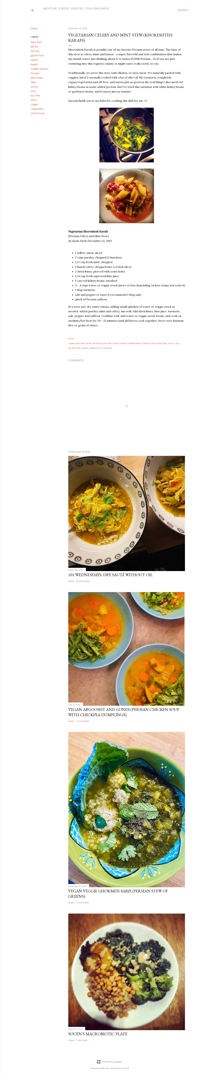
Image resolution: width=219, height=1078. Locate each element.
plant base (37, 77)
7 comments (82, 721)
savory (34, 86)
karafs (34, 64)
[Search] (183, 10)
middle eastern (40, 68)
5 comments (82, 902)
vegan (34, 104)
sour (33, 91)
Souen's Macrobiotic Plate (97, 1033)
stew (33, 100)
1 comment (82, 1040)
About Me (50, 8)
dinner (34, 46)
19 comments (83, 581)
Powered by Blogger (109, 1062)
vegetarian (37, 108)
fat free (35, 51)
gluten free (37, 55)
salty (33, 82)
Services (77, 8)
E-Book (64, 8)
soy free (35, 95)
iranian (34, 60)
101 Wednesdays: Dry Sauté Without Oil (110, 574)
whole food (37, 113)
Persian (35, 73)
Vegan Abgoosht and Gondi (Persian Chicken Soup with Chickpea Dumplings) (123, 712)
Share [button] (34, 28)
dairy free (36, 42)
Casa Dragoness (97, 8)
